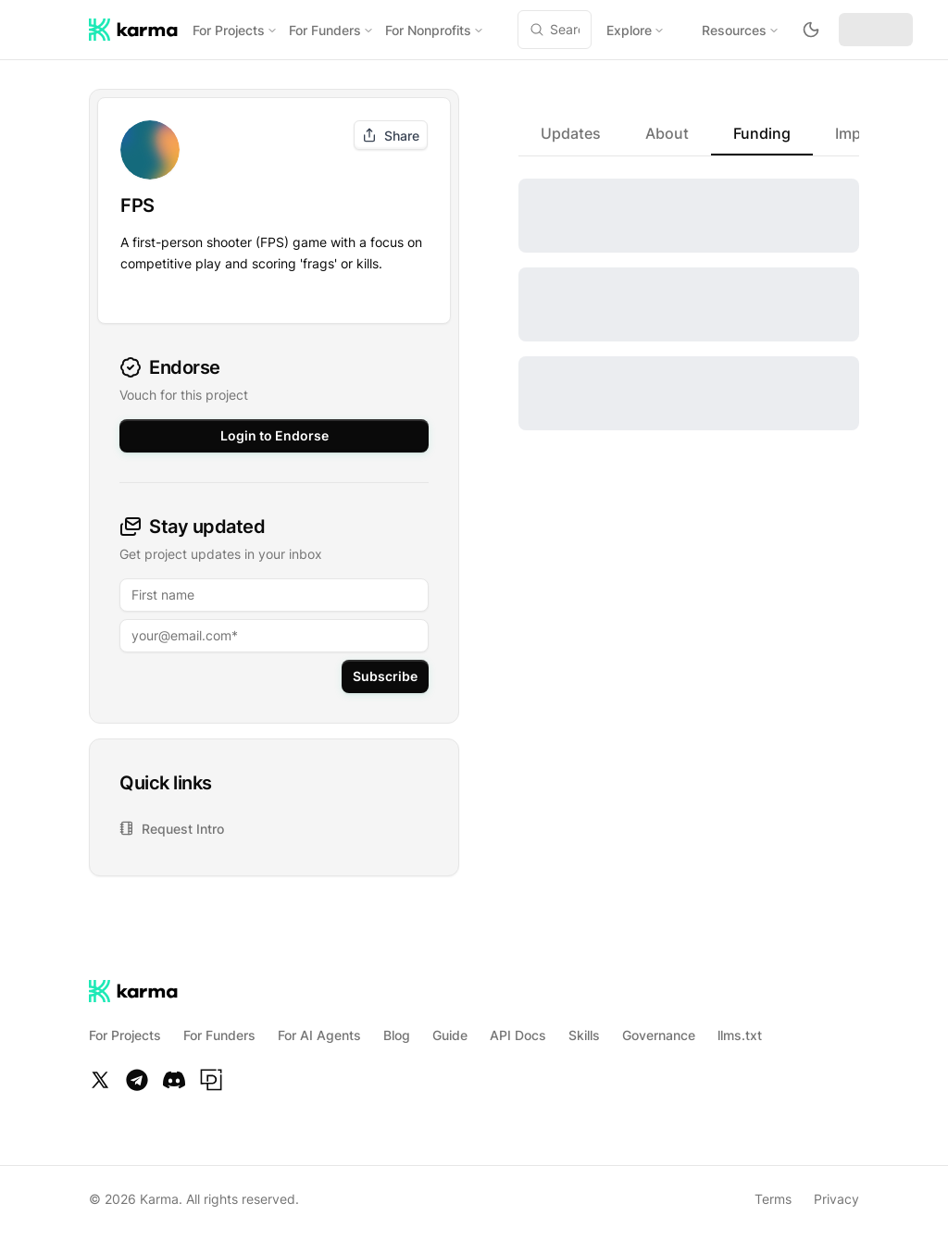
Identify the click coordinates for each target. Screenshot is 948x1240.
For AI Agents (319, 1027)
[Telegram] (137, 1072)
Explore (635, 30)
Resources (741, 30)
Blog (396, 1027)
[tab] (570, 133)
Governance (658, 1027)
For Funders (331, 30)
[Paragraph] (211, 1072)
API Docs (518, 1027)
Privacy (836, 1191)
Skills (584, 1027)
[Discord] (174, 1072)
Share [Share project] (390, 135)
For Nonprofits (434, 30)
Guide (450, 1027)
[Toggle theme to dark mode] (811, 29)
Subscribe (385, 668)
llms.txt (739, 1027)
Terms (773, 1191)
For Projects (235, 30)
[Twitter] (100, 1072)
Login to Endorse (274, 428)
